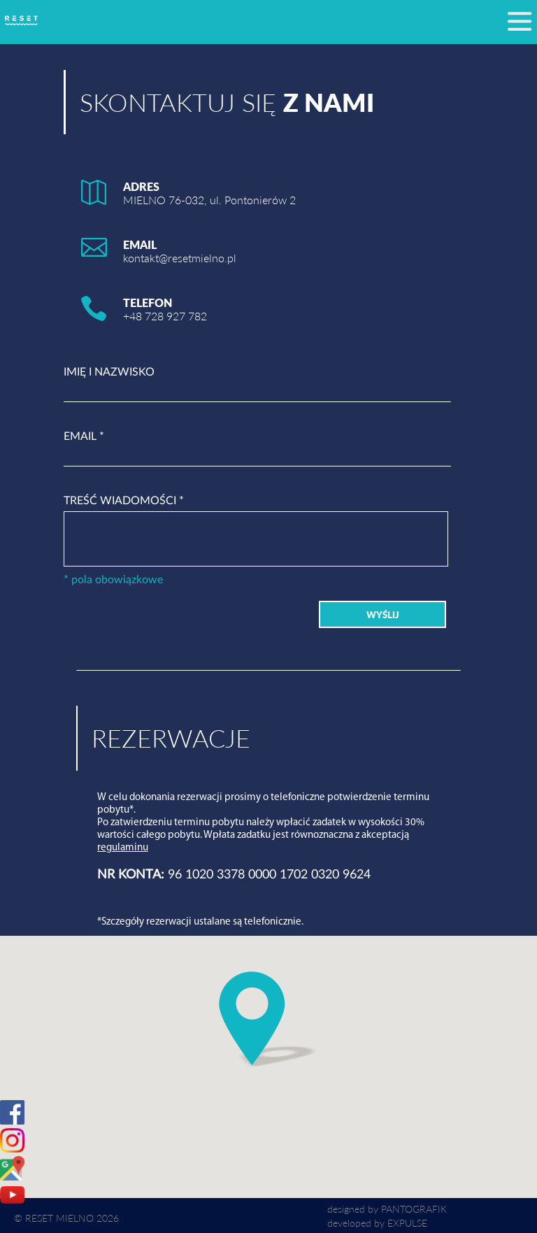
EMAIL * (84, 436)
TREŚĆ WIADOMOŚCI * (124, 500)
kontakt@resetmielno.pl (179, 257)
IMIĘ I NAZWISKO (109, 372)
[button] (268, 1019)
